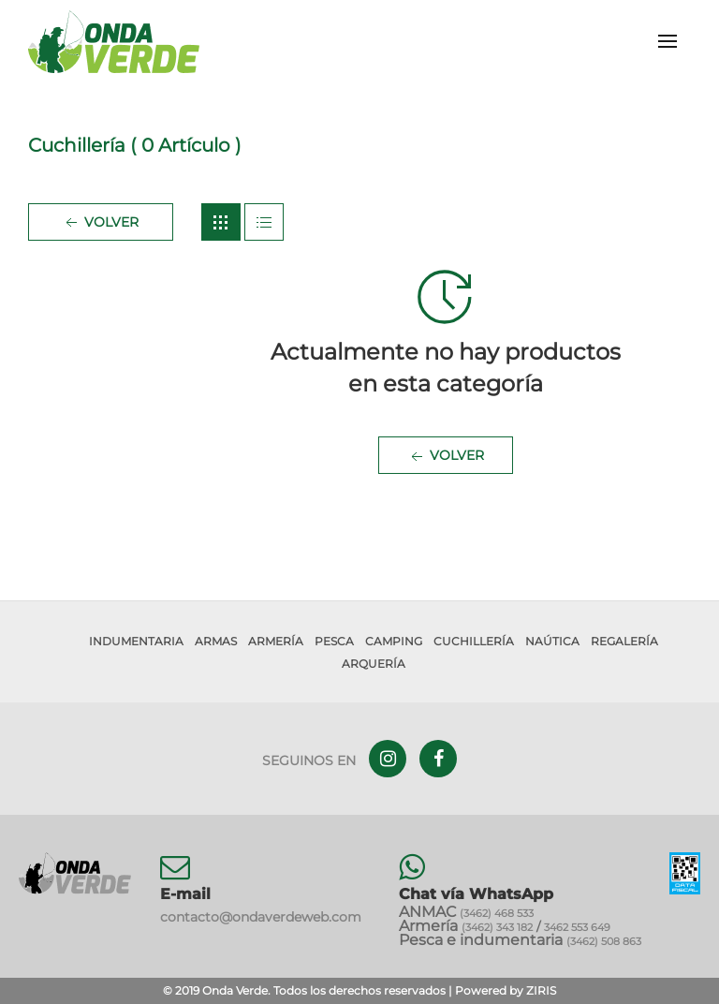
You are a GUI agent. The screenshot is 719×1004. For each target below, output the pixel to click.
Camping (393, 641)
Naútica (552, 641)
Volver (100, 223)
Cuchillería (473, 641)
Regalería (624, 641)
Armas (216, 641)
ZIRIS (541, 990)
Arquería (373, 664)
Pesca (334, 641)
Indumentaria (136, 641)
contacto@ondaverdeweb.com (260, 916)
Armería (275, 641)
